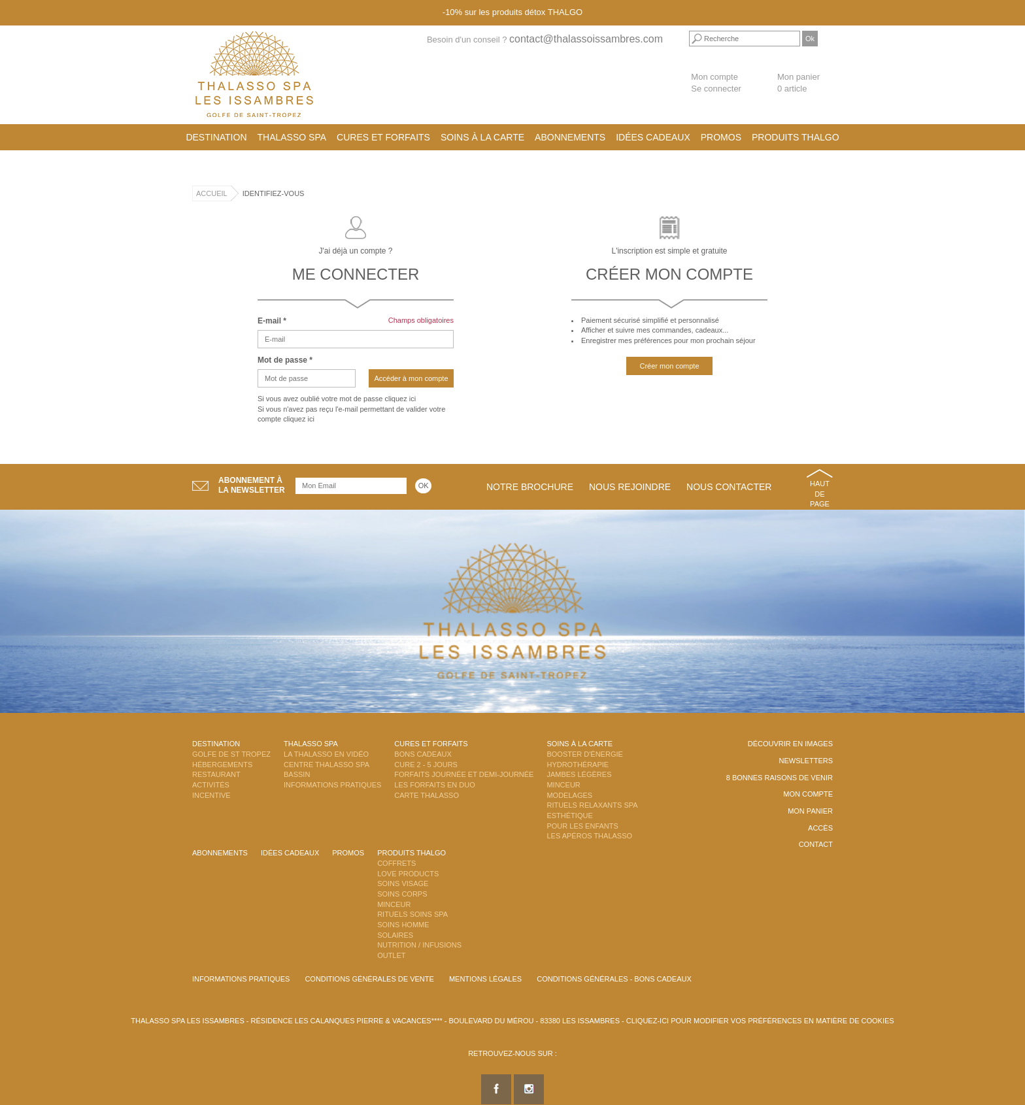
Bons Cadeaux (422, 754)
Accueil (211, 193)
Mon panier (810, 811)
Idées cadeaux (653, 137)
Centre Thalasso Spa (326, 764)
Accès (820, 828)
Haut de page (820, 494)
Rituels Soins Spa (412, 914)
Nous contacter (728, 487)
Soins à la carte (482, 137)
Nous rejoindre (630, 487)
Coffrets (396, 863)
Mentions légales (485, 979)
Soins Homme (403, 925)
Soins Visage (402, 883)
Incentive (211, 795)
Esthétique (569, 815)
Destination (216, 137)
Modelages (569, 795)
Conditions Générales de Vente (369, 979)
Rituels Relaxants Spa (591, 805)
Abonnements (570, 137)
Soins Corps (402, 894)
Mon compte (714, 77)
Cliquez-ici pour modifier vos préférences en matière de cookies (760, 1021)
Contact (816, 844)
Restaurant (216, 774)
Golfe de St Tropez (231, 754)
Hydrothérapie (577, 764)
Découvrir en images (790, 744)
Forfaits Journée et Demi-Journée (463, 774)
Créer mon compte (669, 366)
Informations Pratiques (332, 785)
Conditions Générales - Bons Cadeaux (614, 979)
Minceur (563, 785)
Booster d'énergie (584, 754)
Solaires (395, 935)
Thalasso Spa (292, 137)
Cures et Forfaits (383, 137)
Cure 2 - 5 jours (426, 764)
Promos (721, 137)
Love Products (408, 874)
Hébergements (222, 764)
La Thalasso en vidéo (326, 754)
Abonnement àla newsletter (251, 485)
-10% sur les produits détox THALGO (512, 12)
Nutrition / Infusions (419, 945)
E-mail (272, 320)
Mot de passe (285, 360)
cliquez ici (400, 399)
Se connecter (716, 88)
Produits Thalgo (795, 137)
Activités (210, 785)
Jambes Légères (578, 774)
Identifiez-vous (274, 193)
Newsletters (806, 761)
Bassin (297, 774)
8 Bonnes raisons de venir (779, 778)
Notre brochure (529, 487)
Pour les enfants (582, 826)
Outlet (391, 955)
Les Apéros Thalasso (589, 836)
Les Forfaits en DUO (434, 785)
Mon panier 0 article (798, 83)
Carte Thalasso (426, 795)
